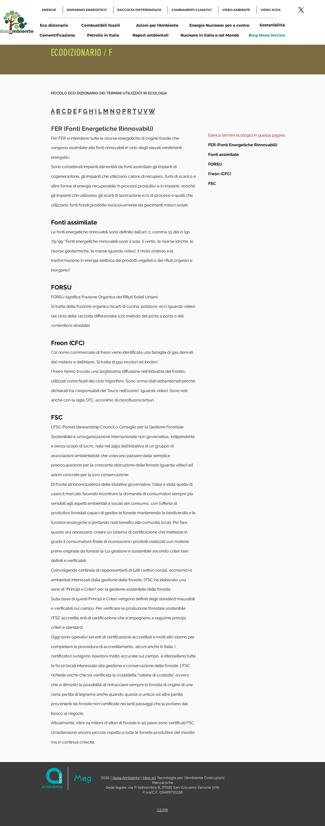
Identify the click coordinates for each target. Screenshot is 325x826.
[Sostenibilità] (272, 25)
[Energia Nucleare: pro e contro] (219, 25)
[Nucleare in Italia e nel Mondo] (210, 35)
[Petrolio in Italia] (103, 35)
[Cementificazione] (57, 35)
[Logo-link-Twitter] (301, 9)
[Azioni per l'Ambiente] (157, 25)
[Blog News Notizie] (267, 35)
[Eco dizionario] (54, 25)
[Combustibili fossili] (100, 25)
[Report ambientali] (150, 35)
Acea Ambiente (126, 777)
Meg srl (149, 777)
